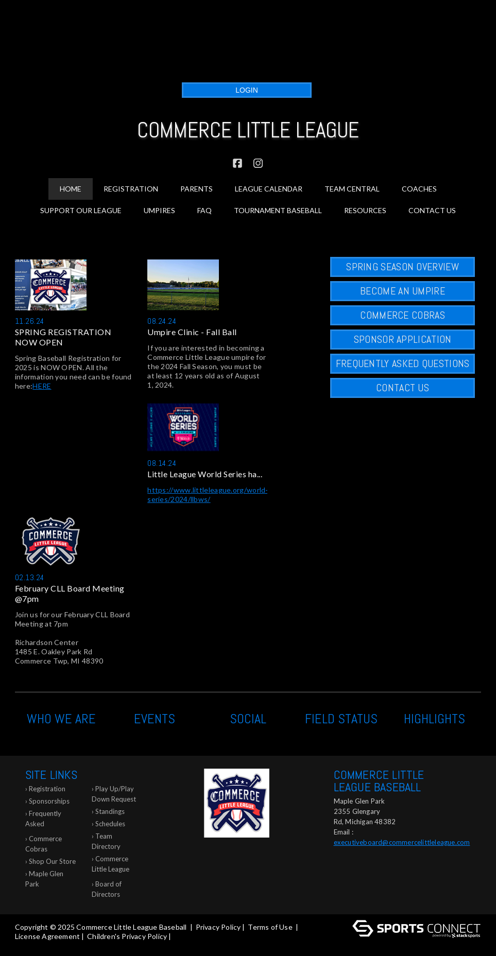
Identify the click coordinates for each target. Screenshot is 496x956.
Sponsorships (49, 801)
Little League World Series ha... (204, 474)
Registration (47, 789)
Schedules (110, 824)
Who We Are (61, 718)
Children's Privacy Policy (127, 936)
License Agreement (47, 936)
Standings (110, 811)
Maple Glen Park (44, 879)
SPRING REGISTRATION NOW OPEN (63, 337)
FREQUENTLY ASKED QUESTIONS (403, 363)
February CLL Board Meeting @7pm (70, 593)
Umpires (159, 210)
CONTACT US (402, 387)
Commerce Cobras (43, 844)
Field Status (341, 718)
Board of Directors (107, 889)
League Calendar (268, 188)
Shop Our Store (52, 861)
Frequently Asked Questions (43, 820)
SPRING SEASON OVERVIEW (402, 266)
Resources (365, 210)
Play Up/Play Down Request (114, 794)
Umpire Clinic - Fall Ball (192, 332)
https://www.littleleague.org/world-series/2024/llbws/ (207, 494)
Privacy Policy (218, 927)
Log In (28, 945)
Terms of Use (270, 927)
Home (70, 188)
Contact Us (432, 210)
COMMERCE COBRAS (402, 315)
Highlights (434, 718)
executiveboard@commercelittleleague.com (402, 842)
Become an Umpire (402, 291)
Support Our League (81, 210)
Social (248, 718)
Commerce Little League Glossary (110, 866)
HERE (41, 385)
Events (154, 718)
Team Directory (106, 841)
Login (246, 90)
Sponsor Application (403, 339)
